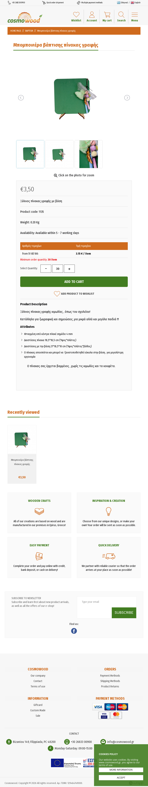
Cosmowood (25, 17)
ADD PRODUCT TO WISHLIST (74, 294)
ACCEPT (121, 777)
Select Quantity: (29, 268)
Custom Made (37, 710)
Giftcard (38, 705)
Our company (38, 675)
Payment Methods (110, 675)
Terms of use (38, 686)
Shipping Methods (110, 681)
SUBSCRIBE (124, 613)
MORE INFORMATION (120, 769)
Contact (38, 681)
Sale (38, 715)
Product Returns (110, 686)
